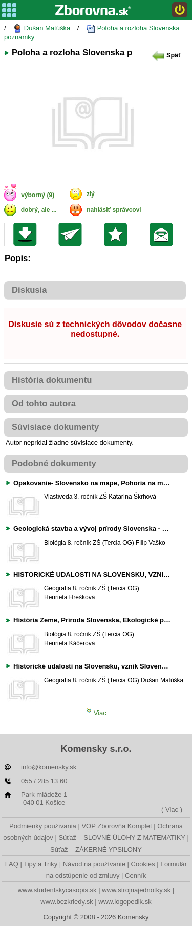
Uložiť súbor (27, 234)
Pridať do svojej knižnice (118, 234)
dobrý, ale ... (39, 209)
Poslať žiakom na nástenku (164, 234)
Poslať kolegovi (72, 234)
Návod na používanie (94, 864)
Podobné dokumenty (54, 463)
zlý (91, 194)
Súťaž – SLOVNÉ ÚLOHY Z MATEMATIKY (121, 838)
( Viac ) (171, 809)
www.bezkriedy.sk (66, 902)
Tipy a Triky (40, 864)
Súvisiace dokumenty (55, 427)
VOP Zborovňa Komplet (116, 826)
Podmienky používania (42, 826)
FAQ (11, 864)
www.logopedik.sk (124, 902)
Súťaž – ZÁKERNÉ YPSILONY (96, 849)
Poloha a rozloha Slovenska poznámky (92, 32)
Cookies (143, 864)
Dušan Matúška (41, 28)
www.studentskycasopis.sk (57, 890)
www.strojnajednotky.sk (136, 890)
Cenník (135, 875)
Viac (96, 713)
